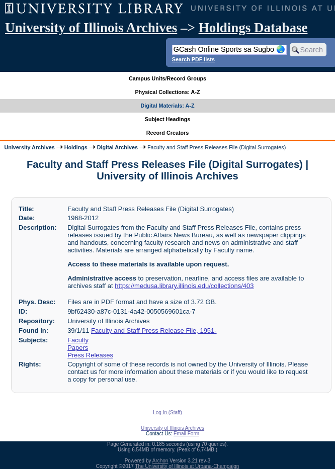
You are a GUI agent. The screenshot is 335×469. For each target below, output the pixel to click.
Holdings (76, 147)
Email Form (186, 433)
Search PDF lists (193, 59)
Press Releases (90, 355)
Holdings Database (253, 27)
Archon (160, 460)
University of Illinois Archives (91, 27)
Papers (77, 347)
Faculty (78, 340)
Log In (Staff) (167, 412)
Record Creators (167, 133)
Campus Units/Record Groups (167, 78)
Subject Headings (168, 119)
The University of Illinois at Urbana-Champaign (187, 466)
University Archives (29, 147)
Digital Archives (117, 147)
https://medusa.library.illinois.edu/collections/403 (184, 286)
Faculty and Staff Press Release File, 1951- (154, 330)
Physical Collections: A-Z (167, 92)
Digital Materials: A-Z (168, 106)
